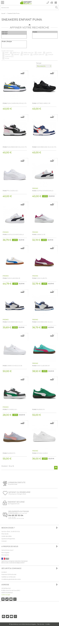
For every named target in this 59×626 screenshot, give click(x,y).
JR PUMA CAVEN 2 (40, 453)
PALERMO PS (38, 409)
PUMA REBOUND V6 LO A (42, 322)
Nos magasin (5, 552)
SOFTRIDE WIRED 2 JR (41, 103)
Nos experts (5, 555)
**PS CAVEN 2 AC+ (10, 190)
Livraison (4, 572)
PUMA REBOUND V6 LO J (13, 322)
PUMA (44, 32)
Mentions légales (30, 624)
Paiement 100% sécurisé (8, 574)
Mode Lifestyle (14, 41)
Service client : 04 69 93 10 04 (10, 531)
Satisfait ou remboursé (8, 577)
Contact (4, 541)
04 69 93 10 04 (15, 515)
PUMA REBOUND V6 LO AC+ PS (15, 147)
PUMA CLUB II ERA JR (11, 278)
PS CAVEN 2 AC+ (10, 409)
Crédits (47, 624)
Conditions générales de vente (11, 579)
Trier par (38, 63)
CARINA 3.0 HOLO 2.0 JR (12, 365)
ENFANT (14, 32)
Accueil (3, 13)
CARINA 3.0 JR (38, 234)
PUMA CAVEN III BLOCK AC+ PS (14, 103)
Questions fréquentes (8, 538)
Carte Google (5, 594)
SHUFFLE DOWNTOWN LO (42, 190)
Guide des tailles (6, 536)
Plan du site (5, 534)
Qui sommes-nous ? (7, 550)
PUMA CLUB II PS (39, 278)
